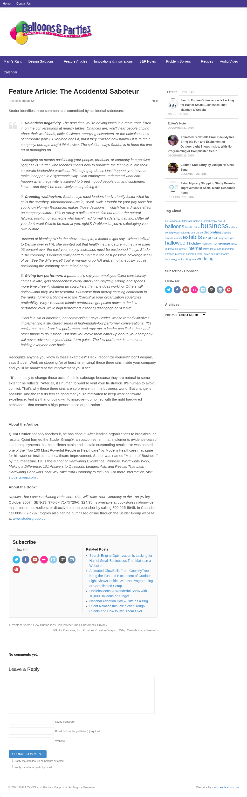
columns (185, 232)
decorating (212, 232)
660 (167, 221)
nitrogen (169, 254)
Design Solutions (41, 61)
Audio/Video (229, 61)
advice (174, 221)
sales (207, 254)
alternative (194, 221)
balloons (174, 226)
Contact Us (23, 3)
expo (208, 237)
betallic (189, 227)
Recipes (207, 61)
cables (233, 227)
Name (65, 721)
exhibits (192, 237)
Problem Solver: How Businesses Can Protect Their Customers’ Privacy (58, 625)
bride (197, 227)
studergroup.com (22, 477)
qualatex (191, 254)
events (178, 238)
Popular (188, 92)
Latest (172, 92)
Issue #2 (28, 101)
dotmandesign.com (226, 787)
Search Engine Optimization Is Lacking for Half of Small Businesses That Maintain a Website (207, 105)
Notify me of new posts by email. (33, 767)
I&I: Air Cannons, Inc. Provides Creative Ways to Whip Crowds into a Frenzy (105, 630)
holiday (195, 243)
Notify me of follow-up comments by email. (39, 760)
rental (200, 254)
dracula (169, 238)
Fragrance (223, 238)
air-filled (182, 221)
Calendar (10, 72)
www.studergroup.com (30, 518)
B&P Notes (147, 61)
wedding (205, 258)
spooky (225, 254)
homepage (221, 243)
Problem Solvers (178, 61)
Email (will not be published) (78, 731)
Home (7, 3)
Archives (171, 315)
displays (226, 232)
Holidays (207, 243)
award (221, 221)
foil (215, 238)
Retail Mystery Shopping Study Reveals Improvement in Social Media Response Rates (207, 188)
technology (171, 259)
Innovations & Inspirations (113, 61)
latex (206, 248)
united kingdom (187, 259)
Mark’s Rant (12, 61)
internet (194, 248)
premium (180, 254)
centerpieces (172, 232)
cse (193, 232)
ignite (234, 243)
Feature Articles (75, 61)
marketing (228, 248)
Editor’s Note (177, 123)
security (215, 254)
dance (199, 232)
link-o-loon (215, 248)
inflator (182, 248)
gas (232, 238)
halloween (176, 243)
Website (60, 740)
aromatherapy (209, 221)
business (214, 226)
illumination (171, 248)
